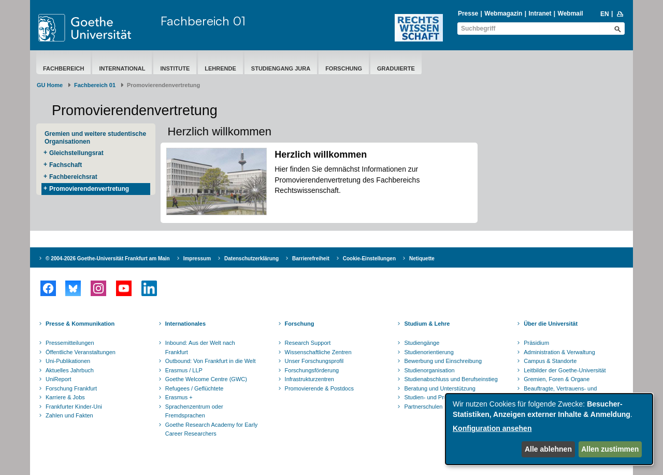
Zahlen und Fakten (69, 415)
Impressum (197, 258)
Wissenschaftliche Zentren (318, 352)
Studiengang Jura (280, 68)
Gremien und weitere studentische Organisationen (95, 137)
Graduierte (396, 68)
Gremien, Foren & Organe (556, 379)
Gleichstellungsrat (76, 153)
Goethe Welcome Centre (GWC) (206, 379)
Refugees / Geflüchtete (194, 388)
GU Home (50, 85)
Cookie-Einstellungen (369, 258)
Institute (175, 68)
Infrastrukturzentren (309, 379)
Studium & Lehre (427, 323)
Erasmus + (179, 397)
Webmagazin (503, 13)
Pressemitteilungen (70, 343)
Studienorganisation (429, 370)
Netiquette (422, 258)
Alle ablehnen (548, 449)
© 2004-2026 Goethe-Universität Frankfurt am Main (108, 258)
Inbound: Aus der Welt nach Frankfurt (200, 347)
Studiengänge (421, 343)
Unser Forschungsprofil (314, 361)
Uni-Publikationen (68, 361)
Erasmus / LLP (184, 370)
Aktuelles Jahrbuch (70, 370)
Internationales (185, 323)
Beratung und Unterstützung (439, 388)
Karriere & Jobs (65, 397)
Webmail (570, 13)
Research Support (308, 343)
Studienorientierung (428, 352)
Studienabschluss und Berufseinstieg (450, 379)
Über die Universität (551, 323)
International (122, 68)
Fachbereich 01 (203, 21)
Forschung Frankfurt (71, 388)
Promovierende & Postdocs (319, 388)
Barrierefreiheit (310, 258)
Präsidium (536, 343)
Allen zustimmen (610, 449)
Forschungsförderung (312, 370)
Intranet (539, 13)
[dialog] (549, 429)
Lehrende (220, 68)
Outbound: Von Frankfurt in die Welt (210, 361)
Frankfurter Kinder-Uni (74, 406)
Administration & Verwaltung (559, 352)
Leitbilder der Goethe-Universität (565, 370)
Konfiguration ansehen (492, 428)
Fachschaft (65, 165)
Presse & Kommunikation (80, 323)
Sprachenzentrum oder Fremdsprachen (194, 411)
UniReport (58, 379)
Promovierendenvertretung (89, 188)
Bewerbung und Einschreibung (443, 361)
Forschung (343, 68)
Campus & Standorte (550, 361)
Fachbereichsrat (73, 176)
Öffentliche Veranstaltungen (81, 352)
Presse (468, 13)
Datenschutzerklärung (251, 258)
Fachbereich (63, 68)
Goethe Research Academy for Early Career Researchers (211, 429)
